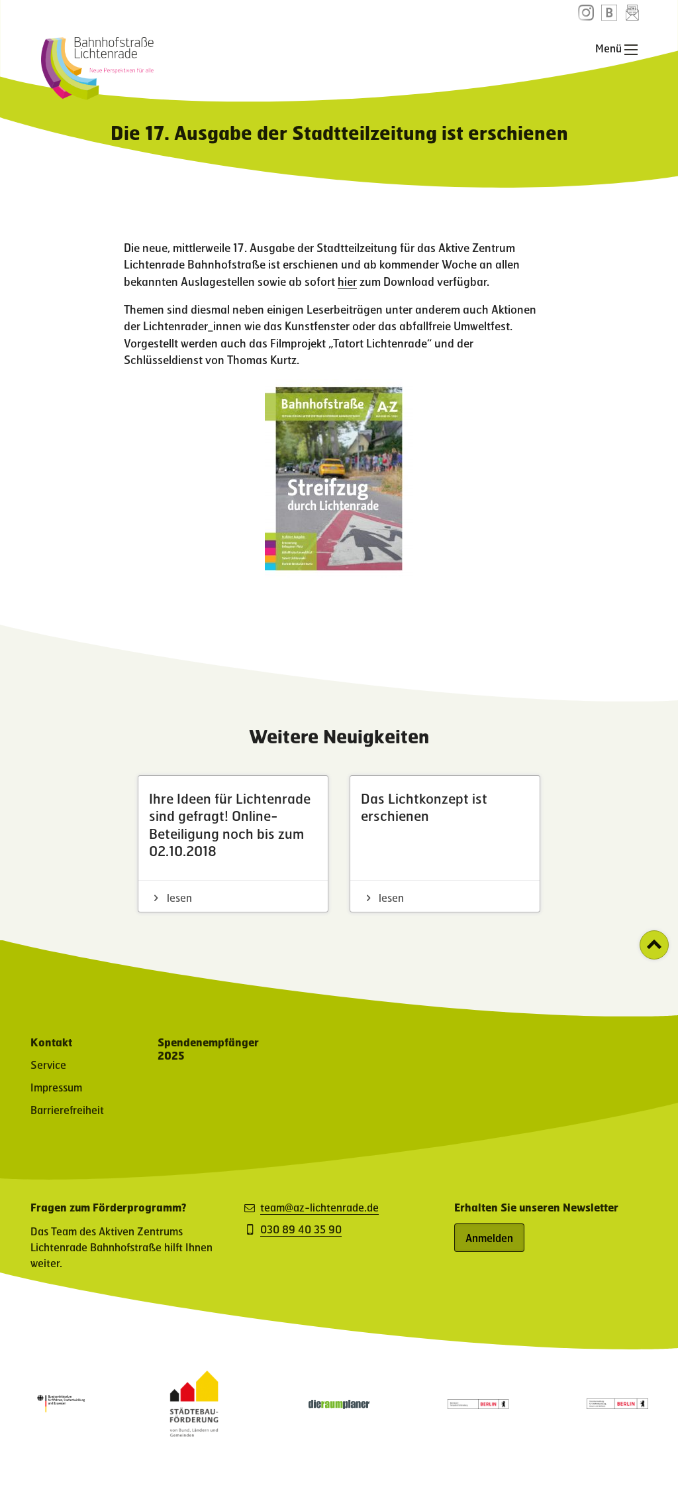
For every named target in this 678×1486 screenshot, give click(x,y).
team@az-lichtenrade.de (319, 1207)
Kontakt (51, 1042)
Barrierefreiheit (67, 1110)
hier (347, 281)
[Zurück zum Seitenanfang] (654, 945)
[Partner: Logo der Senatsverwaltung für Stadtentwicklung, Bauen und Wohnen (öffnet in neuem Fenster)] (617, 1405)
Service (48, 1065)
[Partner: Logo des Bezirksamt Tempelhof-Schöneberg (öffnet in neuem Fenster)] (478, 1405)
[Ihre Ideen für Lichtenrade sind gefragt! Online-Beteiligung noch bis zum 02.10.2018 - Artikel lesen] (233, 843)
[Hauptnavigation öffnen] (631, 49)
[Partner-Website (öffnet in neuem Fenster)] (194, 1433)
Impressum (56, 1087)
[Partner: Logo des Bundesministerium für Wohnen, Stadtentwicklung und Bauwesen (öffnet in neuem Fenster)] (60, 1414)
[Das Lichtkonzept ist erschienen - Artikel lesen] (445, 843)
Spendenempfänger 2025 (208, 1048)
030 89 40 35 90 (301, 1229)
